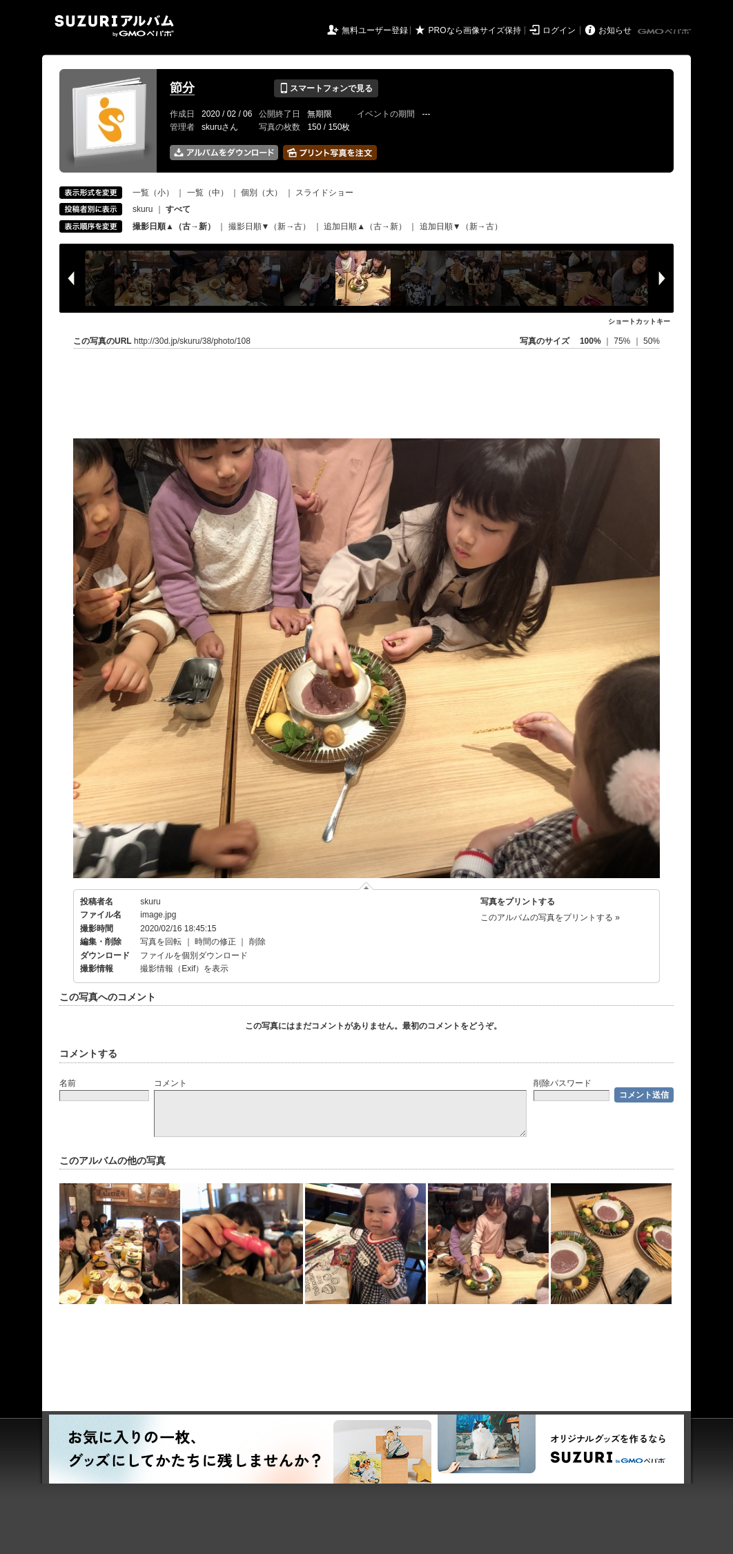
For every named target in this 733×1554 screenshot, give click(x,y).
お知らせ (615, 30)
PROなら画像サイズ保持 (475, 30)
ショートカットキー (639, 321)
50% (651, 341)
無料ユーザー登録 (375, 30)
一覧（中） (207, 192)
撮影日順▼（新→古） (269, 226)
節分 (182, 88)
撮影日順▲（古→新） (174, 226)
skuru (143, 209)
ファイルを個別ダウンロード (194, 955)
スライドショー (324, 192)
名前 (67, 1083)
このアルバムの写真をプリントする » (550, 917)
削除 (257, 941)
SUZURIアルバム (114, 26)
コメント (170, 1083)
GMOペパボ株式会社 (665, 32)
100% (590, 341)
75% (623, 341)
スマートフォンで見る (326, 88)
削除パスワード (563, 1083)
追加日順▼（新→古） (461, 226)
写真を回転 (161, 941)
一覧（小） (153, 192)
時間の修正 (215, 941)
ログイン (559, 30)
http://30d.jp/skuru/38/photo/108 (192, 341)
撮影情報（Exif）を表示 (184, 968)
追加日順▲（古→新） (365, 226)
